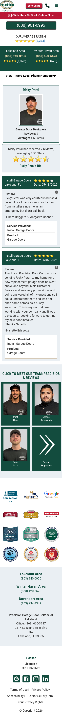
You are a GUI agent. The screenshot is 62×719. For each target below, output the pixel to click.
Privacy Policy (40, 689)
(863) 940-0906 (31, 578)
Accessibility (15, 696)
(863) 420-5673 (31, 591)
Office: (31, 623)
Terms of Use (19, 689)
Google (16, 678)
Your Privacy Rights (30, 702)
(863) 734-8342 (31, 603)
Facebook (26, 678)
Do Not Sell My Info (40, 696)
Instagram (36, 678)
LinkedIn (45, 678)
